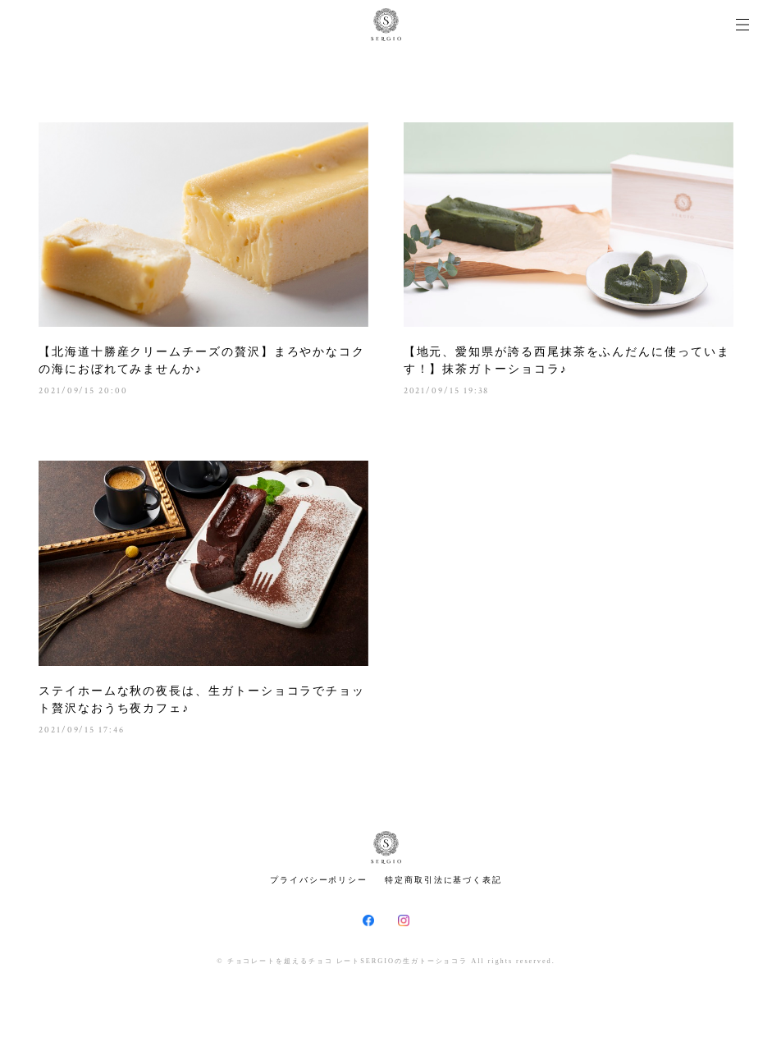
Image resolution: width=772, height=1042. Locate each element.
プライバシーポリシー (319, 879)
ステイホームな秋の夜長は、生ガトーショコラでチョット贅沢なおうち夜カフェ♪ (202, 699)
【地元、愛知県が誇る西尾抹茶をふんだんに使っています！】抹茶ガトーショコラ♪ (567, 360)
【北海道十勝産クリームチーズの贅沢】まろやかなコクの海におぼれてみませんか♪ (202, 360)
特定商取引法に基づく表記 (443, 879)
